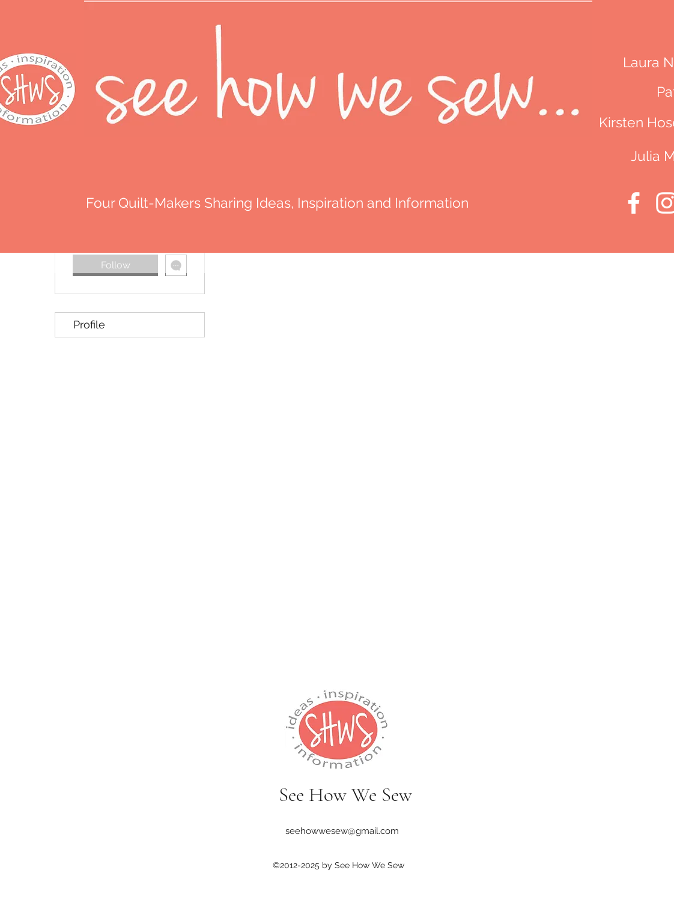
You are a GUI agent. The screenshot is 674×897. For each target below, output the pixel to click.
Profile (89, 324)
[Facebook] (633, 203)
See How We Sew (345, 794)
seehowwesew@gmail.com (342, 831)
